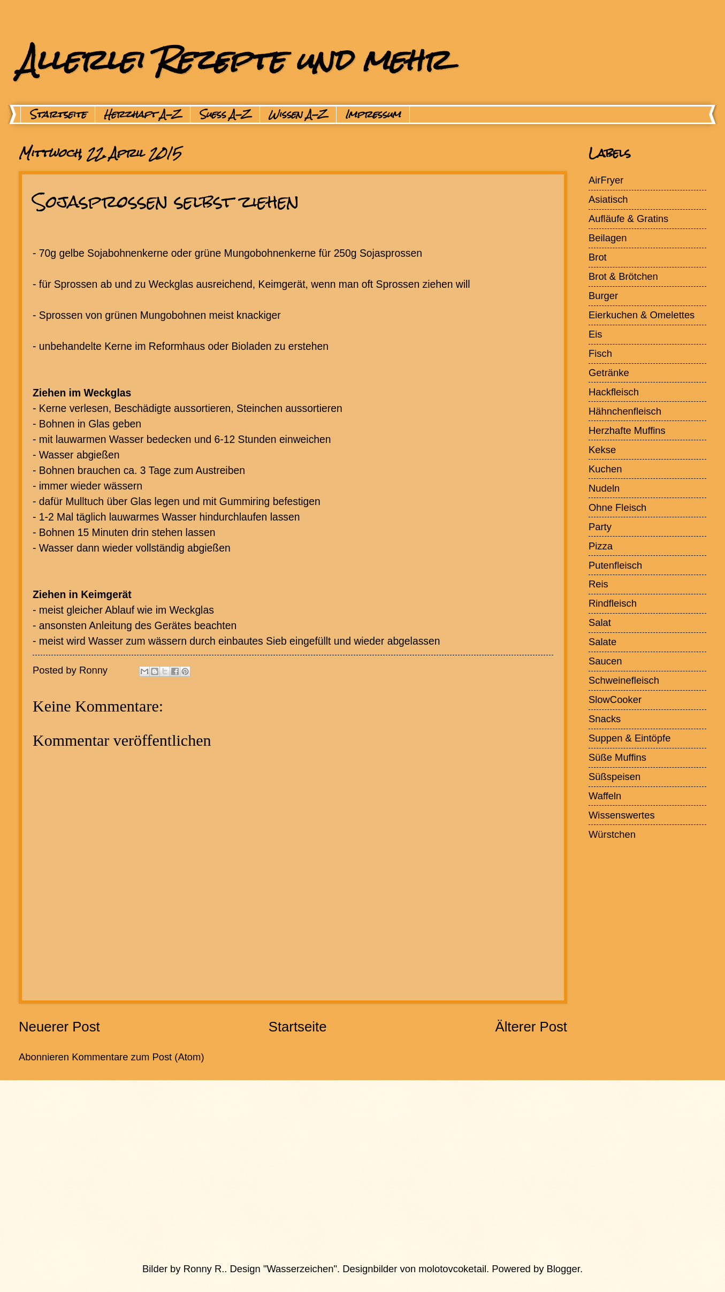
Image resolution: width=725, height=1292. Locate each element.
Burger (603, 295)
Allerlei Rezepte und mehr (234, 59)
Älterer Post (531, 1026)
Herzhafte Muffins (627, 430)
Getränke (609, 372)
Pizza (601, 546)
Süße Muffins (617, 757)
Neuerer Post (59, 1026)
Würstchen (612, 834)
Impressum (373, 114)
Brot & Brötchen (623, 276)
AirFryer (606, 180)
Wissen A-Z (298, 114)
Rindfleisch (613, 603)
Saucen (605, 661)
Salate (602, 641)
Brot (598, 257)
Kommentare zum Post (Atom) (138, 1056)
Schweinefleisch (624, 680)
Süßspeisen (614, 776)
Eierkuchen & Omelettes (642, 314)
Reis (598, 584)
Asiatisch (608, 199)
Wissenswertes (622, 815)
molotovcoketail (452, 1268)
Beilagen (608, 237)
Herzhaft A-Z (142, 114)
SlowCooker (615, 699)
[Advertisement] (337, 1171)
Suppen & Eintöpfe (629, 738)
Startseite (57, 114)
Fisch (600, 353)
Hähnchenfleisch (625, 411)
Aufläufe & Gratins (628, 218)
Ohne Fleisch (617, 507)
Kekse (602, 449)
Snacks (605, 718)
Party (600, 526)
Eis (595, 334)
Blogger (563, 1268)
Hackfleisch (614, 391)
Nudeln (604, 488)
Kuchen (605, 469)
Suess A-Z (225, 114)
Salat (600, 622)
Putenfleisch (615, 565)
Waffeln (605, 795)
